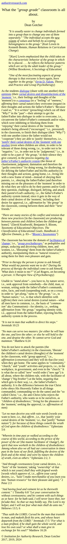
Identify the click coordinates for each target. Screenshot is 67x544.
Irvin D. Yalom (44, 81)
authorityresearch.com (14, 2)
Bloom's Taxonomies (44, 234)
